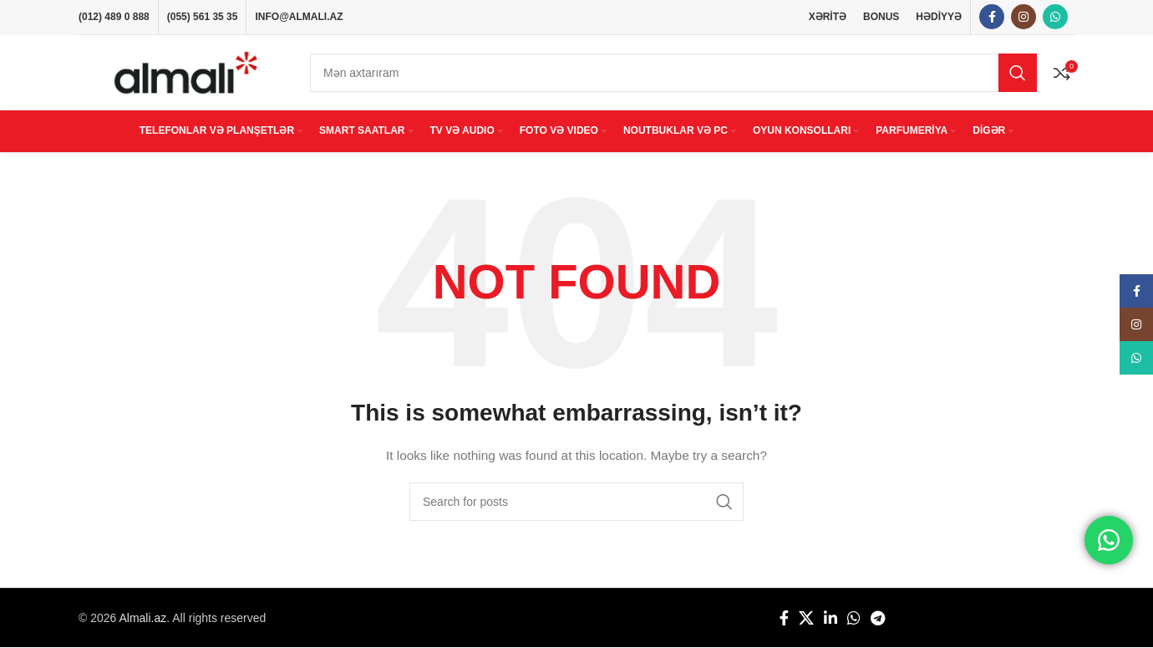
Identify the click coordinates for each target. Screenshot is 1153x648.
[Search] (673, 73)
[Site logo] (186, 72)
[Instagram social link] (1023, 17)
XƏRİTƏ (827, 17)
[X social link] (806, 618)
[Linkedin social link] (830, 618)
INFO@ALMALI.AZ (299, 17)
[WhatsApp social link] (1055, 17)
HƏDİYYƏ (939, 17)
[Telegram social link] (878, 618)
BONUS (881, 17)
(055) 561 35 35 (202, 17)
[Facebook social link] (991, 17)
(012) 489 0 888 (114, 17)
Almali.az (142, 618)
